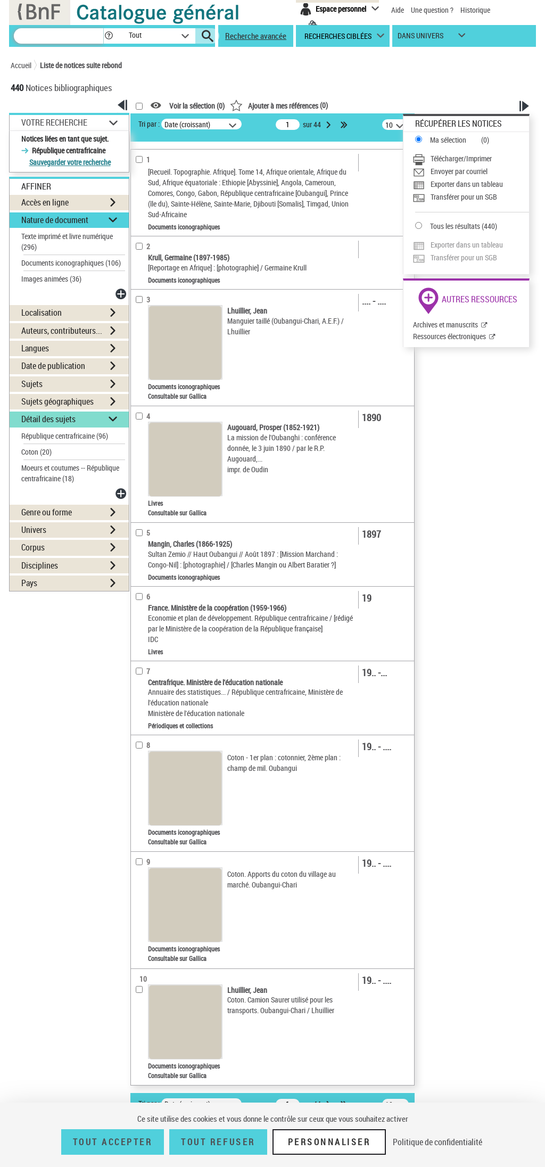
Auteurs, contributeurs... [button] (61, 330)
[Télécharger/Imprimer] (470, 158)
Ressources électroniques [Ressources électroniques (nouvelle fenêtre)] (449, 336)
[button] (108, 36)
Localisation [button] (41, 312)
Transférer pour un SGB (464, 197)
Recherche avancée (255, 35)
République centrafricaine (64, 436)
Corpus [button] (33, 547)
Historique (475, 10)
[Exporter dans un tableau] (470, 184)
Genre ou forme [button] (46, 512)
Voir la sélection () (197, 106)
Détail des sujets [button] (48, 419)
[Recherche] (58, 36)
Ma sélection (448, 140)
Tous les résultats (455, 226)
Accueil (21, 65)
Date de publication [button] (53, 366)
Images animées (51, 279)
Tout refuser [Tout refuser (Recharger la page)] (218, 1142)
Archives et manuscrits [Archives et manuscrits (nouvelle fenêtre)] (445, 324)
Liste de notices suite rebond (81, 65)
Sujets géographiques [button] (57, 401)
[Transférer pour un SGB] (470, 197)
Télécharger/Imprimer (461, 158)
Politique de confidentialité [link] (437, 1142)
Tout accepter (113, 1142)
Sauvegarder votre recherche (70, 162)
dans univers (420, 38)
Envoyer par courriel (459, 171)
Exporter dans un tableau (467, 184)
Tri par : (149, 124)
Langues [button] (35, 348)
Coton (36, 452)
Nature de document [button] (54, 220)
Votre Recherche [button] (54, 122)
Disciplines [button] (39, 565)
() (279, 105)
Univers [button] (33, 530)
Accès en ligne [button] (45, 202)
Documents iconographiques (71, 263)
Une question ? (432, 10)
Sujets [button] (32, 384)
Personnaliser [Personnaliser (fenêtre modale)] (329, 1142)
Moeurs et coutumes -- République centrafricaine (70, 473)
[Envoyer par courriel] (470, 171)
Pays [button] (29, 583)
